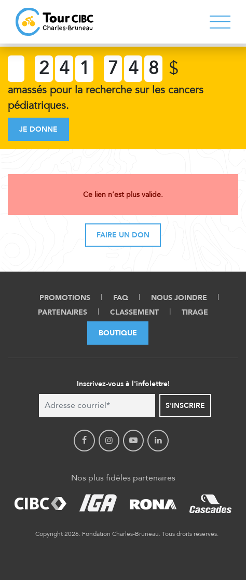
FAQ (120, 298)
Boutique (118, 333)
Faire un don (123, 235)
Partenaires (62, 312)
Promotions (64, 298)
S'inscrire (185, 406)
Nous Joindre (179, 298)
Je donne (38, 129)
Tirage (195, 312)
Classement (134, 312)
